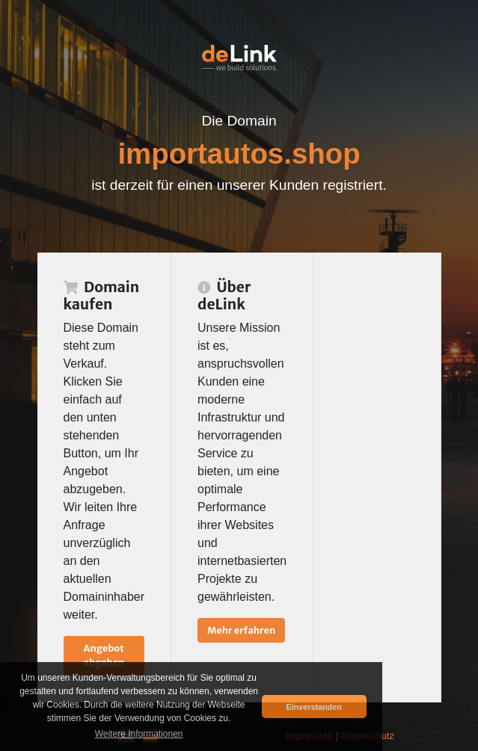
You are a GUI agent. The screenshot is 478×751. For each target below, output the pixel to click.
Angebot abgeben (103, 655)
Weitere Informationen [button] (139, 734)
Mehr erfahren (241, 630)
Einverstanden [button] (313, 706)
